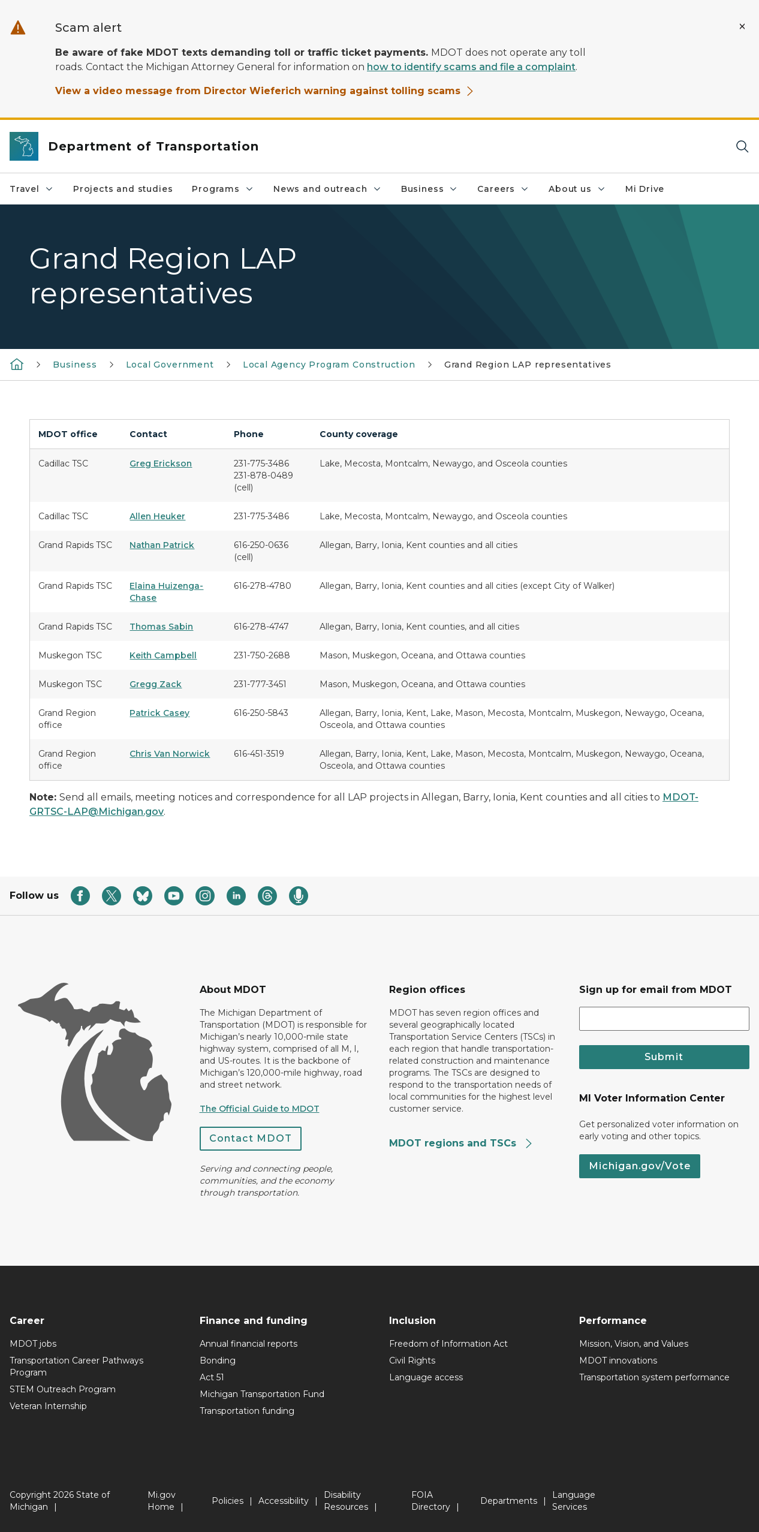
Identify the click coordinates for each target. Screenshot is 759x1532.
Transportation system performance (654, 1377)
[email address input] (664, 1019)
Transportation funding (247, 1410)
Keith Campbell (163, 655)
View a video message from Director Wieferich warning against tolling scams (265, 91)
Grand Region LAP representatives (528, 364)
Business (430, 188)
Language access (426, 1377)
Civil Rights (412, 1360)
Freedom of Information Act (448, 1343)
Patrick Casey (159, 713)
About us (577, 188)
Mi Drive (645, 188)
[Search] (742, 146)
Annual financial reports (248, 1343)
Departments (508, 1500)
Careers (503, 188)
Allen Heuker (157, 516)
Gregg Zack (155, 684)
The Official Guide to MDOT (260, 1108)
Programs (223, 188)
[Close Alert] (742, 26)
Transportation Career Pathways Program (76, 1366)
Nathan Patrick (161, 545)
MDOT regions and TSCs (461, 1143)
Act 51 (212, 1377)
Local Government (170, 364)
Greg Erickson (160, 463)
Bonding (218, 1360)
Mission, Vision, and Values (633, 1343)
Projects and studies (123, 188)
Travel (32, 188)
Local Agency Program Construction (329, 364)
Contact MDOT (250, 1138)
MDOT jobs (33, 1343)
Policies (227, 1500)
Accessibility (283, 1500)
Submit (663, 1057)
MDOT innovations (618, 1360)
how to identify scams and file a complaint (471, 67)
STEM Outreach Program (63, 1389)
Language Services (573, 1500)
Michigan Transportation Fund (262, 1394)
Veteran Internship (48, 1406)
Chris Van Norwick (169, 753)
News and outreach (327, 188)
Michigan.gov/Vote (640, 1166)
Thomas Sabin (161, 626)
